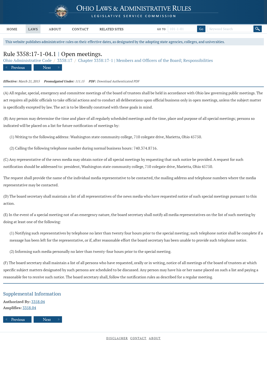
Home (12, 29)
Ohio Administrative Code (27, 60)
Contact (80, 29)
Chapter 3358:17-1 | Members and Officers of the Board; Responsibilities (145, 60)
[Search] (257, 29)
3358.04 (38, 301)
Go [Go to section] (201, 29)
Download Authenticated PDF (118, 81)
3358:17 (64, 60)
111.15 (79, 81)
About (55, 29)
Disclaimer (117, 338)
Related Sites (112, 29)
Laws (33, 29)
